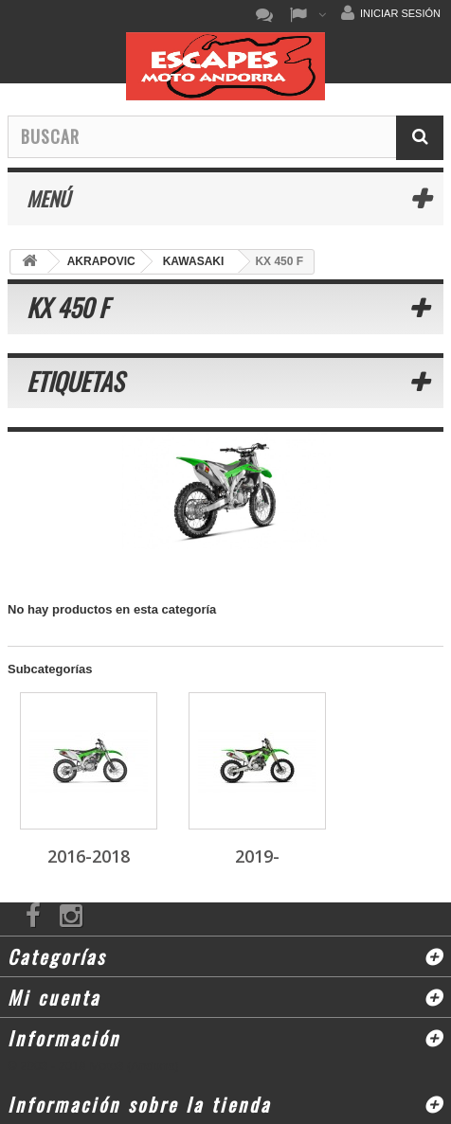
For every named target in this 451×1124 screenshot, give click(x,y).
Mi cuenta (54, 997)
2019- (257, 856)
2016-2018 (88, 856)
